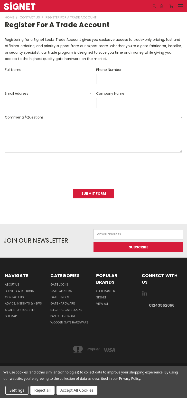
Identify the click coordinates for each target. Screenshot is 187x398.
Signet (101, 297)
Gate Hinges (59, 297)
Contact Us (14, 297)
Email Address (48, 93)
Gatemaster (105, 291)
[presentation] (42, 169)
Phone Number (109, 69)
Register (29, 310)
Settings (16, 390)
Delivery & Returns (19, 291)
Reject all (42, 390)
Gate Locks (59, 284)
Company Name (110, 93)
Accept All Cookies (77, 390)
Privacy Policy (129, 378)
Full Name (13, 69)
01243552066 (162, 305)
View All (102, 304)
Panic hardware (63, 316)
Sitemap (11, 316)
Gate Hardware (62, 303)
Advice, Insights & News (23, 303)
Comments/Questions (93, 117)
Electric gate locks (66, 310)
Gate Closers (61, 291)
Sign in (10, 310)
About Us (12, 284)
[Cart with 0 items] (171, 6)
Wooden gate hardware (69, 322)
